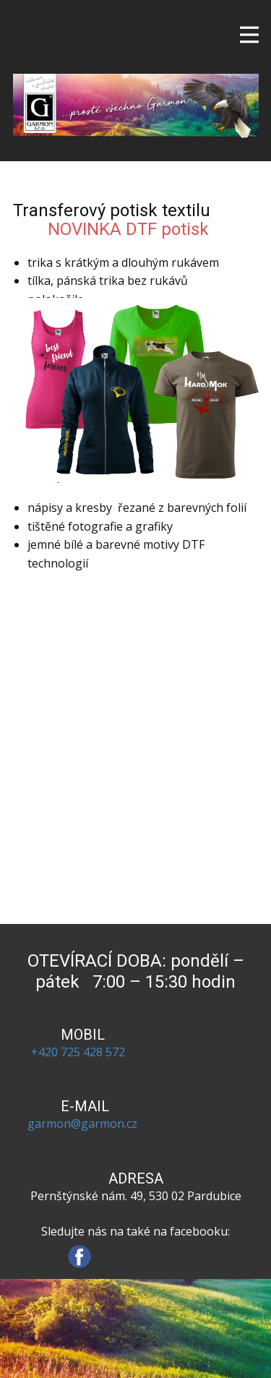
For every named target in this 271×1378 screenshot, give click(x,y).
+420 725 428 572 (82, 1052)
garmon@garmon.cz (82, 1123)
